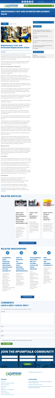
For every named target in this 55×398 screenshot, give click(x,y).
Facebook (23, 2)
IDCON (4, 23)
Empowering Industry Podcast (7, 383)
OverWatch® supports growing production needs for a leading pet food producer (40, 387)
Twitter (27, 2)
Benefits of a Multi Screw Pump (41, 36)
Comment (3, 311)
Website (2, 335)
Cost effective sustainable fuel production (43, 40)
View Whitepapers (27, 297)
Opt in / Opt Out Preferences (7, 394)
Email (2, 331)
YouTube (32, 2)
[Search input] (41, 1)
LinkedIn (25, 2)
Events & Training (5, 384)
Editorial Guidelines (5, 393)
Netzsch (36, 37)
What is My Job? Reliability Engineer (33, 215)
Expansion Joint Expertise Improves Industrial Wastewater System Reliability (7, 264)
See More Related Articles (27, 243)
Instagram (30, 2)
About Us (3, 381)
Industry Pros (4, 391)
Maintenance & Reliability (39, 57)
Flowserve (36, 48)
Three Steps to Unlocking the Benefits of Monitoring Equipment (43, 46)
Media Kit (3, 388)
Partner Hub (3, 386)
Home (2, 17)
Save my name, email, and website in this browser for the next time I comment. (17, 340)
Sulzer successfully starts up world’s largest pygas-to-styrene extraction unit (43, 31)
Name (2, 326)
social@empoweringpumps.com (35, 372)
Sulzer (35, 33)
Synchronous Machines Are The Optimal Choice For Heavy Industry (35, 263)
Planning (3, 188)
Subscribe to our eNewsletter (7, 389)
